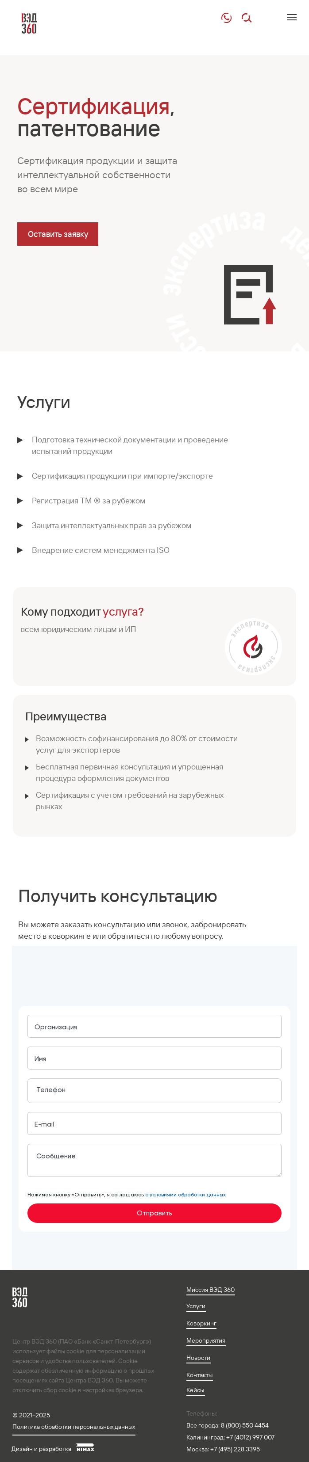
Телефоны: (201, 1413)
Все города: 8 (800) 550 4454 (227, 1425)
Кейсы (195, 1390)
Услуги (195, 1306)
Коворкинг (201, 1323)
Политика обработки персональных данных (73, 1427)
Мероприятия (205, 1340)
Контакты (199, 1375)
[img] (226, 18)
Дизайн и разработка (41, 1449)
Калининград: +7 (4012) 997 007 (230, 1437)
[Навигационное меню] (292, 17)
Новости (198, 1358)
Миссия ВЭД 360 (210, 1290)
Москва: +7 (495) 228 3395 (223, 1449)
